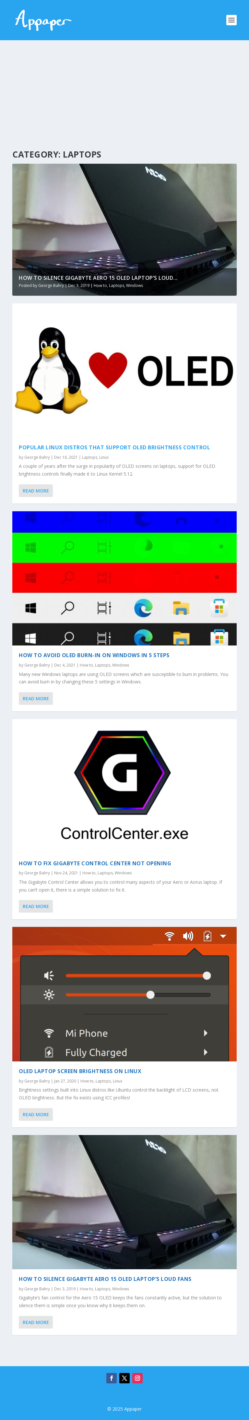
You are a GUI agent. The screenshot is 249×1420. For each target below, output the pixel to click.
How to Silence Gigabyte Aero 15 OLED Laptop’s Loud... (98, 277)
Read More (36, 491)
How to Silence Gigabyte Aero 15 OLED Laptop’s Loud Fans (105, 1279)
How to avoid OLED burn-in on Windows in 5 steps (94, 655)
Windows (134, 285)
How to (100, 285)
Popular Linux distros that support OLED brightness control (114, 447)
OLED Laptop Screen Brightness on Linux (80, 1071)
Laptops (116, 285)
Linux (104, 457)
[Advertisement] (124, 88)
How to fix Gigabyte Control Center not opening (95, 863)
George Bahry (51, 285)
